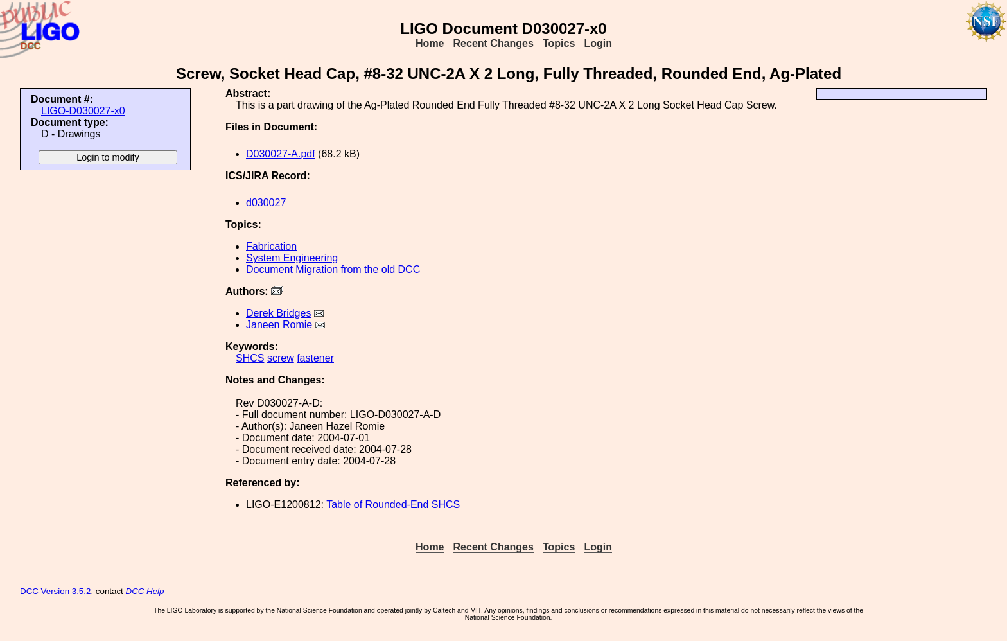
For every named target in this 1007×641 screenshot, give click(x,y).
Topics (559, 43)
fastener (315, 358)
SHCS (250, 358)
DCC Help (145, 591)
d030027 (266, 202)
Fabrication (271, 246)
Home (430, 43)
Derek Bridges (278, 313)
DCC (29, 591)
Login (598, 43)
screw (280, 358)
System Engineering (292, 257)
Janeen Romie (279, 324)
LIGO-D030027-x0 (83, 110)
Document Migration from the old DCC (333, 269)
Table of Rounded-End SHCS (393, 504)
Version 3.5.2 (66, 591)
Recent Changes (493, 43)
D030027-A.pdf (280, 153)
